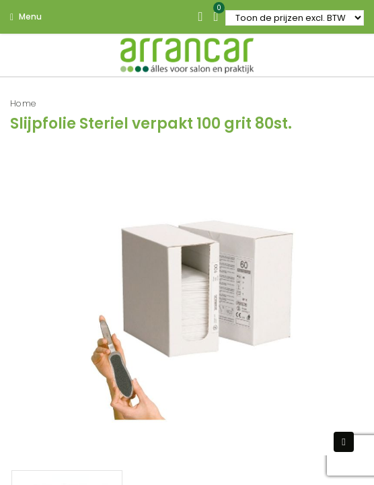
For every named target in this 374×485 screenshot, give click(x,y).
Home (23, 103)
